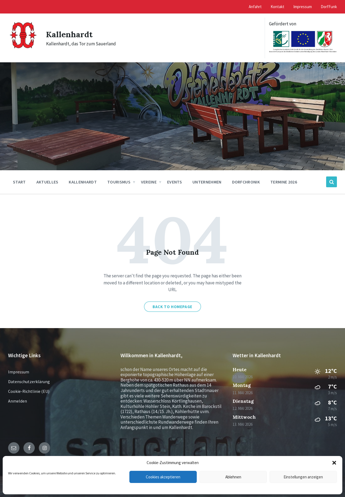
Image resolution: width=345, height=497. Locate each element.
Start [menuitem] (19, 182)
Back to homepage (172, 306)
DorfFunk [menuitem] (329, 6)
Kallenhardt (69, 34)
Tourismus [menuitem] (118, 182)
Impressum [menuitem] (302, 6)
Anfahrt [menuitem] (255, 6)
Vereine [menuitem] (149, 182)
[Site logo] (23, 51)
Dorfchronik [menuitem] (246, 182)
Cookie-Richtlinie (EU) (28, 391)
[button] (334, 462)
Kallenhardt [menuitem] (83, 182)
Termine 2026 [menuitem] (283, 182)
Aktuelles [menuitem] (47, 182)
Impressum (18, 372)
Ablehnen (233, 476)
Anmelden (17, 401)
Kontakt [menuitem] (277, 6)
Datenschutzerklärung (29, 381)
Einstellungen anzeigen (303, 476)
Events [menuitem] (174, 182)
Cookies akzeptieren (163, 476)
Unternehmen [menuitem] (207, 182)
